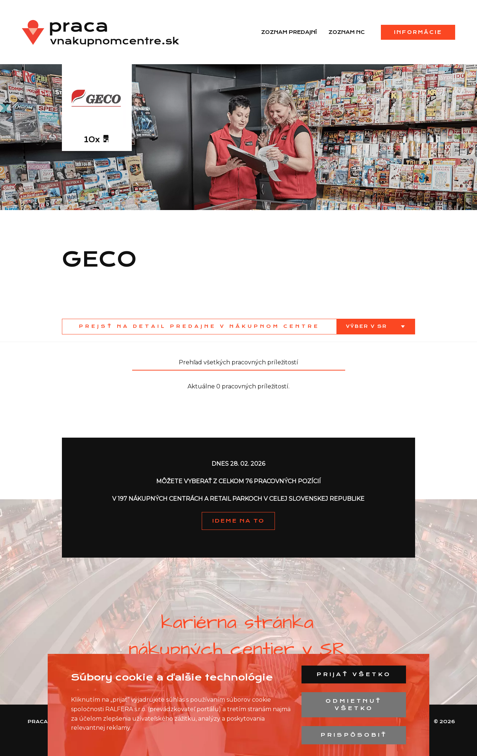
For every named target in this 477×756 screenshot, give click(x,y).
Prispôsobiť (353, 735)
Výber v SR (367, 326)
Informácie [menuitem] (418, 32)
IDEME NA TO (238, 520)
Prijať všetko (353, 674)
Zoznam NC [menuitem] (346, 32)
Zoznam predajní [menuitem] (289, 32)
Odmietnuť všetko (354, 705)
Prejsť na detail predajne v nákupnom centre (199, 326)
